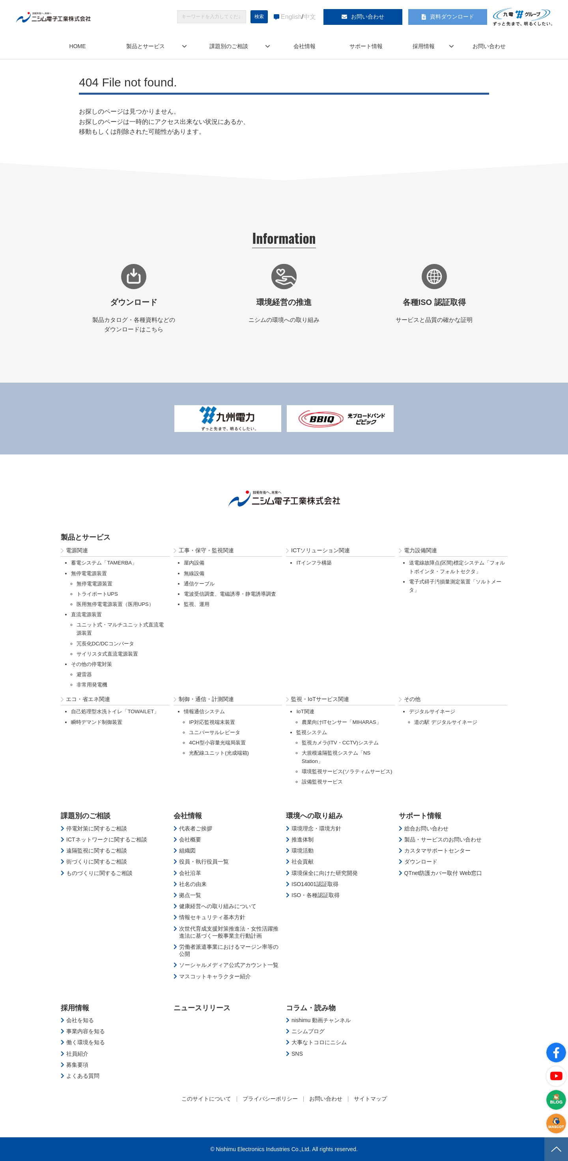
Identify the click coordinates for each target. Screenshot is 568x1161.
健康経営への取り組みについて (217, 906)
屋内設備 (194, 563)
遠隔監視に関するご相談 (96, 850)
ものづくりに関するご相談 (99, 873)
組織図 (187, 850)
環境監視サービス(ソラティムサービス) (347, 771)
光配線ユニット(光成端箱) (219, 753)
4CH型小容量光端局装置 (217, 743)
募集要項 (77, 1065)
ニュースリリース (202, 1008)
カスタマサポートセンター (437, 850)
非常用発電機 (92, 685)
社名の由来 (193, 884)
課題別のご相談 (228, 46)
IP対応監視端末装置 (212, 722)
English (291, 16)
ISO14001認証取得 (314, 884)
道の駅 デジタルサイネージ (445, 722)
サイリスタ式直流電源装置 (107, 654)
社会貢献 (302, 861)
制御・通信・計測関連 (206, 699)
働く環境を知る (85, 1042)
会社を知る (80, 1020)
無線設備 (194, 573)
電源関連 (77, 550)
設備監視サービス (322, 782)
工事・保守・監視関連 (206, 550)
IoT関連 (305, 711)
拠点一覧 (190, 895)
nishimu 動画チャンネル (321, 1020)
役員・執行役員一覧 (204, 861)
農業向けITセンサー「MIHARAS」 (341, 722)
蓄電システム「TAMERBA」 (104, 563)
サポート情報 (366, 46)
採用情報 (424, 46)
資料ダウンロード (452, 16)
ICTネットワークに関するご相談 (106, 839)
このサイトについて (206, 1099)
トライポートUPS (97, 594)
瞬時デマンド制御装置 (96, 722)
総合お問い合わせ (426, 828)
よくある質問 (82, 1076)
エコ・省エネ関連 (88, 699)
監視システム (311, 732)
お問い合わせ (367, 16)
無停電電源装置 (89, 573)
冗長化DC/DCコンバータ (105, 644)
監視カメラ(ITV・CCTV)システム (340, 743)
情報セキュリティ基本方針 (212, 917)
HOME (77, 46)
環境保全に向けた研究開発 (324, 873)
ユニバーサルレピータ (214, 732)
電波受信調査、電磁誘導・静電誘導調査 (230, 594)
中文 (309, 16)
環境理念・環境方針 (316, 828)
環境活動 (302, 850)
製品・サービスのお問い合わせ (443, 839)
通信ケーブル (199, 584)
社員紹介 (77, 1054)
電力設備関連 (420, 550)
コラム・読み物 (311, 1008)
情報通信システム (204, 711)
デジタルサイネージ (432, 711)
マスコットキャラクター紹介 (215, 976)
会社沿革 (190, 873)
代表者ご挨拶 (195, 828)
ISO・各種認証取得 (315, 895)
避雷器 (84, 674)
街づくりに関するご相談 (96, 861)
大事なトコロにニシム (319, 1042)
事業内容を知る (85, 1031)
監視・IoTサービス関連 (320, 699)
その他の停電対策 (91, 664)
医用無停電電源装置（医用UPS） (115, 604)
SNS (297, 1054)
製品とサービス (145, 46)
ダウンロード (420, 861)
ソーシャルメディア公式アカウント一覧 (228, 965)
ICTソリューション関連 (320, 550)
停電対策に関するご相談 (96, 828)
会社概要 (190, 839)
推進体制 (302, 839)
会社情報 (304, 46)
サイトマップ (370, 1099)
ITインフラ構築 (314, 563)
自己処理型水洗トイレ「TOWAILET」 (115, 711)
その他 (412, 699)
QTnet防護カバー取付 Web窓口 (443, 873)
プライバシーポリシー (270, 1099)
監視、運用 (196, 604)
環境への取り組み (314, 816)
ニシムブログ (308, 1031)
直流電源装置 (86, 614)
